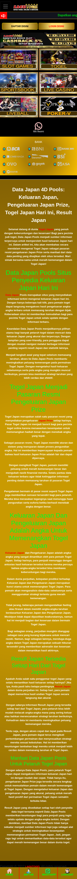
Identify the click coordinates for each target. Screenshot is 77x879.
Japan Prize (45, 420)
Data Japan (12, 294)
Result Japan (63, 686)
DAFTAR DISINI (19, 26)
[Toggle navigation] (5, 6)
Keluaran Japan (14, 552)
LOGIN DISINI (56, 26)
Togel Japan (46, 229)
